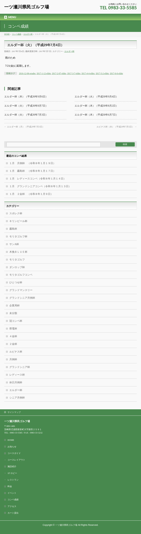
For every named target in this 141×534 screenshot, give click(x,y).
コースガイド (14, 453)
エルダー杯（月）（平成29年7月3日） (24, 126)
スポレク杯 (15, 213)
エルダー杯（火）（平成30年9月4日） (96, 96)
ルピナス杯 (15, 351)
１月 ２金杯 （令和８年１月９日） (31, 194)
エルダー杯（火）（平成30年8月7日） (26, 105)
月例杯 (13, 359)
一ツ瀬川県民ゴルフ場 (26, 6)
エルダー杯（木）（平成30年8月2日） (96, 105)
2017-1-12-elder (44, 73)
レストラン (13, 480)
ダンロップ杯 (17, 267)
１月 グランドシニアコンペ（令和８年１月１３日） (40, 186)
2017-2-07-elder (59, 73)
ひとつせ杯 (15, 282)
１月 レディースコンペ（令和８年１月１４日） (37, 178)
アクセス (12, 506)
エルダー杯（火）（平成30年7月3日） (26, 114)
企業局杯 (14, 305)
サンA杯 (14, 244)
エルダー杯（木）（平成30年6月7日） (96, 114)
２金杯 (13, 344)
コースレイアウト (16, 460)
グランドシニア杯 (19, 367)
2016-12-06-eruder (27, 73)
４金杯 (13, 336)
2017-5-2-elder (102, 73)
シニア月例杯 (17, 397)
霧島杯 (13, 228)
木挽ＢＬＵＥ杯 (18, 252)
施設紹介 (12, 466)
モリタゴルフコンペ (20, 274)
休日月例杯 (15, 382)
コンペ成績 (13, 499)
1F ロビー (12, 473)
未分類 (13, 313)
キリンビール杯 (18, 221)
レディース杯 (17, 374)
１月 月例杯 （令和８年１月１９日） (32, 163)
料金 (10, 486)
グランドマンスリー (20, 290)
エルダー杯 (69, 51)
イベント (12, 493)
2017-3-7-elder (73, 73)
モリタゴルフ (17, 259)
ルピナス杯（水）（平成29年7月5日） (117, 126)
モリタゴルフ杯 (18, 236)
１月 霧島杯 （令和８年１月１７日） (45, 171)
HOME (11, 440)
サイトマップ (14, 412)
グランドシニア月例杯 (22, 297)
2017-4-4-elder (87, 73)
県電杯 (13, 328)
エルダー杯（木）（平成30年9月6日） (26, 96)
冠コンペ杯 (15, 321)
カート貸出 (13, 513)
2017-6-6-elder (116, 73)
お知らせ (12, 446)
